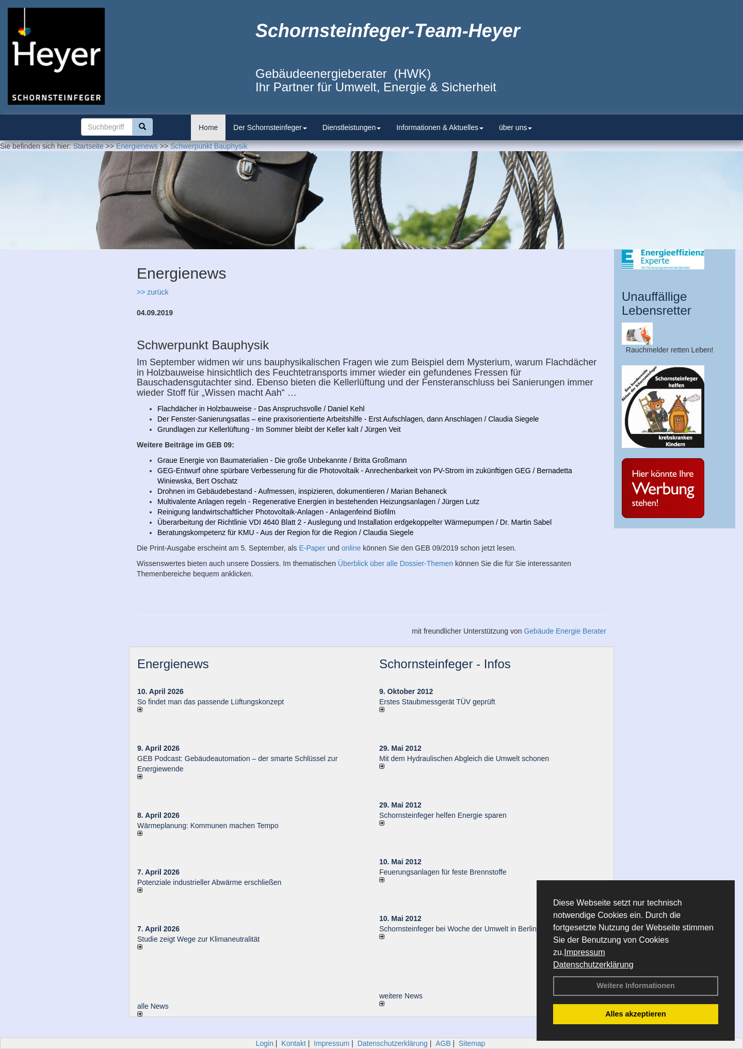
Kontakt (293, 1043)
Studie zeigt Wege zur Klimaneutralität (198, 939)
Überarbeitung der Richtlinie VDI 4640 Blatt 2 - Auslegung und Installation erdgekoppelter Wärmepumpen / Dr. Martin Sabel (354, 522)
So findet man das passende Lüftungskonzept (210, 702)
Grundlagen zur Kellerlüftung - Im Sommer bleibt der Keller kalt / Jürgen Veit (279, 429)
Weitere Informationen (635, 985)
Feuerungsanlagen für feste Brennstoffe (442, 872)
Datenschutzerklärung (593, 964)
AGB (443, 1043)
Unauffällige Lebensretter (656, 303)
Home (208, 127)
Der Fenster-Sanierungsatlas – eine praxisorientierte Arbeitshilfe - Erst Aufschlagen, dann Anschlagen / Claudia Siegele (348, 419)
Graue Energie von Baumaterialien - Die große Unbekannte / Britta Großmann (282, 460)
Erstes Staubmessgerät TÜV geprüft (437, 702)
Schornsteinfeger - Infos (445, 664)
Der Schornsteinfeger (269, 127)
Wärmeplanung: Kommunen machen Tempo (208, 825)
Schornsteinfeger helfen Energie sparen (443, 815)
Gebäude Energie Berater (565, 631)
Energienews (173, 664)
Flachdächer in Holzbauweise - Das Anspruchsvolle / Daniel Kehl (261, 409)
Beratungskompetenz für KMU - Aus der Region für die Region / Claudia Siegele (285, 532)
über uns (515, 127)
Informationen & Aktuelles (439, 127)
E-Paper (312, 548)
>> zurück (152, 292)
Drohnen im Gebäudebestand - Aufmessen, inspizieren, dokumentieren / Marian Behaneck (302, 491)
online (351, 548)
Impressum (584, 952)
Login (264, 1043)
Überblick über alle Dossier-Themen (395, 563)
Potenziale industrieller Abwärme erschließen (209, 882)
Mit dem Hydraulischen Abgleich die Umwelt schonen (464, 758)
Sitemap (472, 1043)
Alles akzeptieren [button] (635, 1014)
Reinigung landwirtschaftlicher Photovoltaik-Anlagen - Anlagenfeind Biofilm (276, 512)
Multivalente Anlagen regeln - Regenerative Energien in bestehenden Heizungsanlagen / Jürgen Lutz (318, 501)
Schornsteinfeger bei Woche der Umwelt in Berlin (458, 929)
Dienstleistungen (351, 127)
